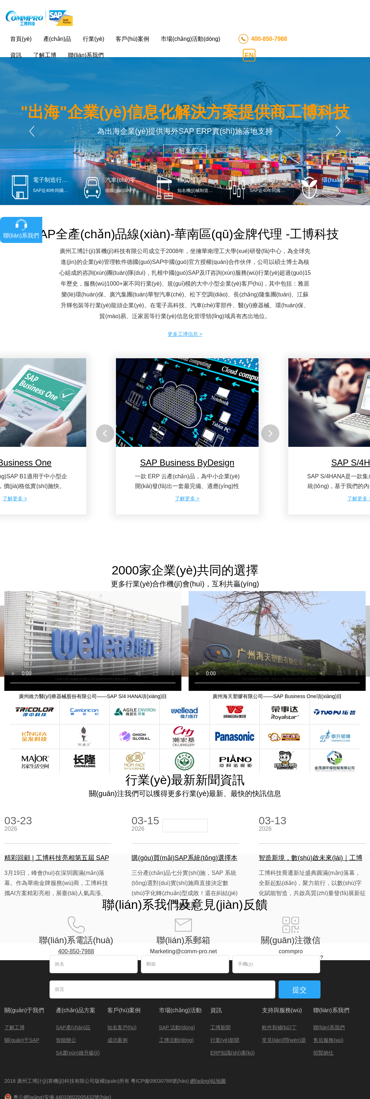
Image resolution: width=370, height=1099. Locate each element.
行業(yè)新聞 (224, 993)
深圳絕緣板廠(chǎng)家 (29, 1074)
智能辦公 (66, 993)
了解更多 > (15, 452)
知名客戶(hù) (122, 980)
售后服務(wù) (328, 993)
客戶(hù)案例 (132, 39)
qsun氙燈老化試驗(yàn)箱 (153, 1068)
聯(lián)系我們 (86, 55)
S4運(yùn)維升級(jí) (78, 1006)
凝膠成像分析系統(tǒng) (99, 1068)
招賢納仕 (323, 1006)
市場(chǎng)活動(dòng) (190, 39)
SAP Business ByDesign (187, 416)
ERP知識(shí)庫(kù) (232, 1006)
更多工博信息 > (185, 287)
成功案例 (117, 993)
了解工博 (44, 55)
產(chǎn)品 (57, 39)
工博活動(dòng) (176, 993)
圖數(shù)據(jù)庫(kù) (49, 1068)
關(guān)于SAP (21, 993)
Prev (32, 84)
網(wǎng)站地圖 (208, 1034)
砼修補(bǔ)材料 (254, 1068)
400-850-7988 (269, 39)
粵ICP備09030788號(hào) (160, 1034)
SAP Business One (333, 1068)
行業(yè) (93, 39)
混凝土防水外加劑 (292, 1068)
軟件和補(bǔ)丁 (279, 980)
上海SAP (224, 1068)
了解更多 (185, 103)
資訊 (16, 55)
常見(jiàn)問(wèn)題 (284, 993)
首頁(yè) (21, 39)
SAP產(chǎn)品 (73, 980)
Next (338, 84)
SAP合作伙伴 (197, 1068)
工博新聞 (220, 980)
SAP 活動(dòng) (177, 980)
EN (249, 55)
